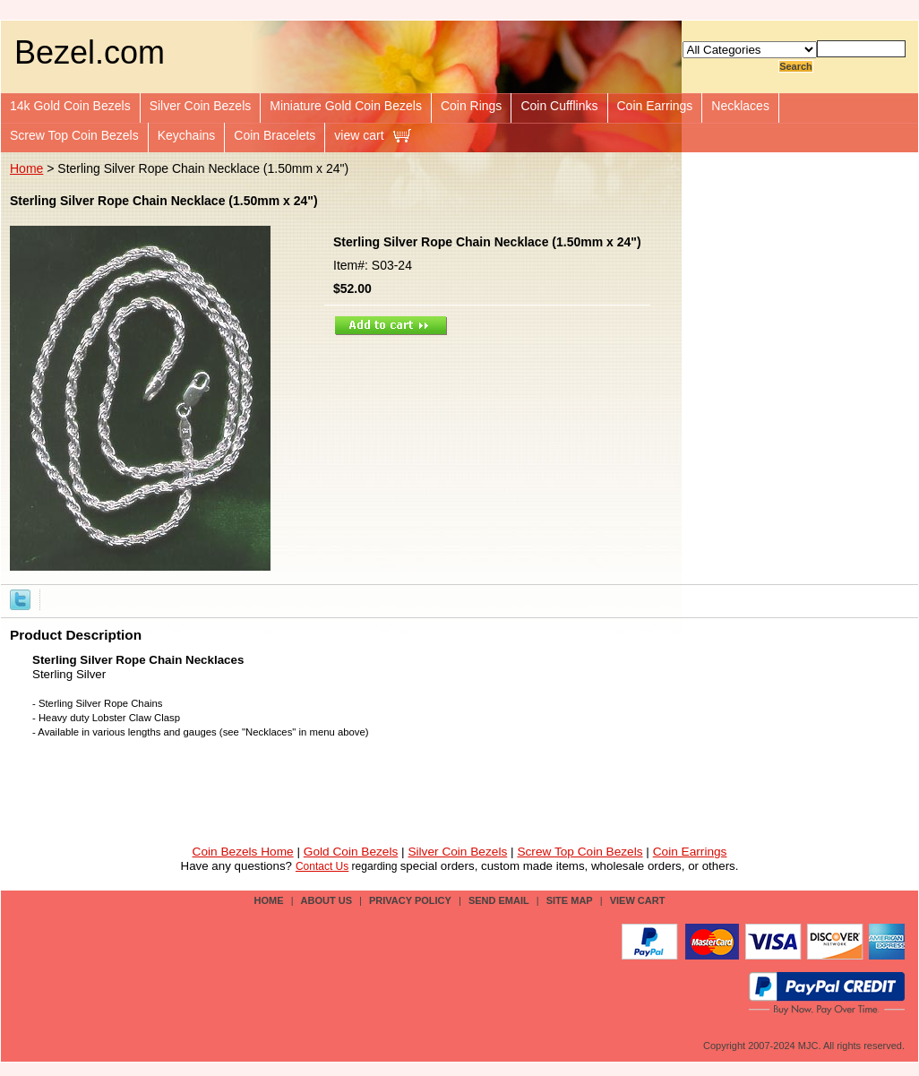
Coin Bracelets (274, 135)
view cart (358, 135)
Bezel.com (89, 52)
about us (326, 900)
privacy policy (410, 900)
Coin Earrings (655, 106)
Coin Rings (471, 106)
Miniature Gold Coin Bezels (346, 106)
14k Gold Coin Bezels (70, 106)
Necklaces (740, 106)
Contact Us (322, 866)
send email (498, 900)
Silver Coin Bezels (201, 106)
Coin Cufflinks (558, 106)
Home (26, 168)
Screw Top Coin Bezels (74, 135)
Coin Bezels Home (243, 851)
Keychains (187, 135)
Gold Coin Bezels (351, 851)
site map (569, 900)
